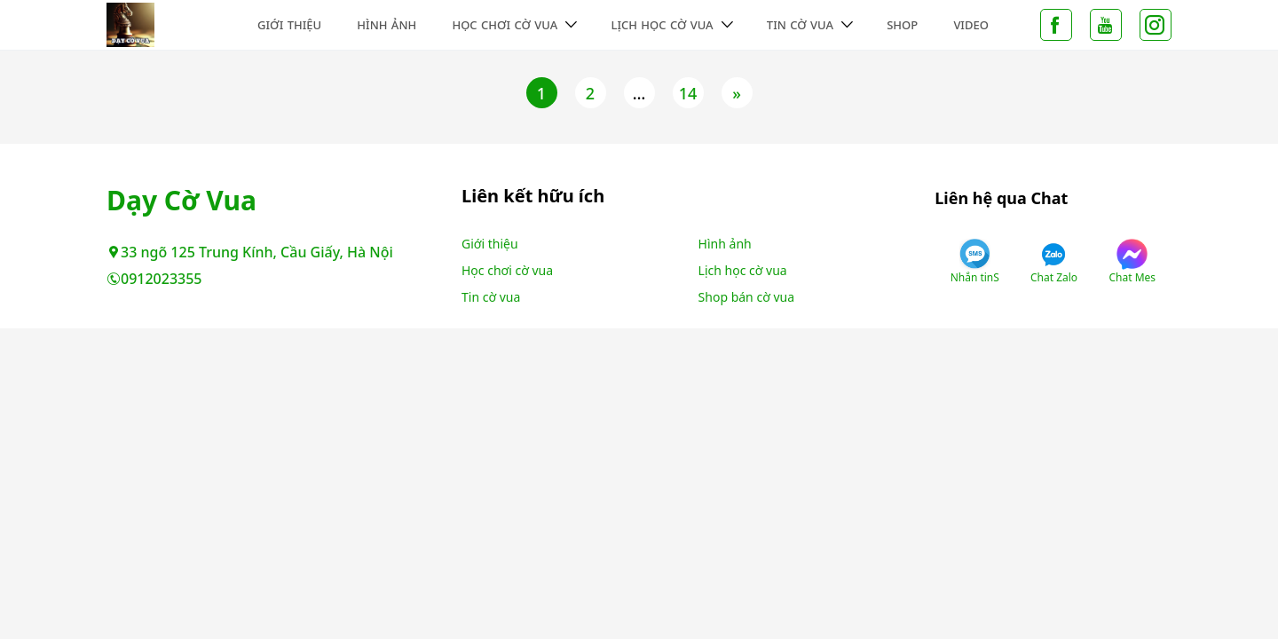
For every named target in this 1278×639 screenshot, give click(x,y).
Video (971, 25)
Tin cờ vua (800, 25)
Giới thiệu (289, 25)
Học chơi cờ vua (504, 25)
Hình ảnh (386, 25)
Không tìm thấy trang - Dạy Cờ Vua (179, 25)
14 (688, 93)
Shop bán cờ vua (746, 296)
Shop (902, 25)
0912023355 (154, 278)
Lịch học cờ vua (662, 25)
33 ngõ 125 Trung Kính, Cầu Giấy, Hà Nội (249, 252)
